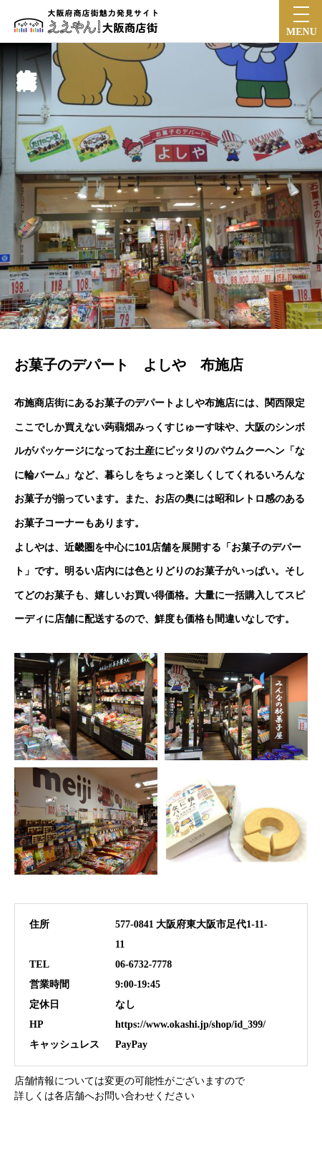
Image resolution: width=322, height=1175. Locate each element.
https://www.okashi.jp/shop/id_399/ (190, 1024)
